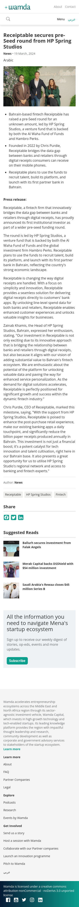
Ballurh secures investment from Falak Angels (47, 545)
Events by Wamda (15, 818)
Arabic (8, 60)
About (58, 7)
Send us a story (13, 833)
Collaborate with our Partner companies (30, 848)
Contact (70, 7)
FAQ (6, 772)
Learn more (11, 749)
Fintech (61, 494)
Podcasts (9, 802)
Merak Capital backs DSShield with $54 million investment (48, 566)
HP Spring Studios (38, 494)
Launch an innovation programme (26, 856)
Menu (61, 19)
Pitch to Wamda (14, 864)
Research (9, 810)
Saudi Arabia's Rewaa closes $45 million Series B (46, 587)
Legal (7, 787)
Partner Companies (16, 780)
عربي (72, 19)
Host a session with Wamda (22, 841)
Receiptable (13, 494)
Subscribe (17, 660)
